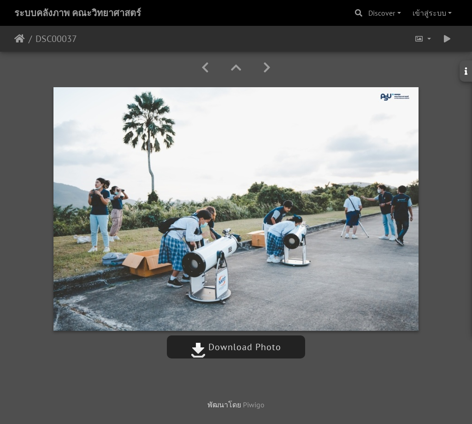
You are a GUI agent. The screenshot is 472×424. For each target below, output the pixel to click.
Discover (381, 13)
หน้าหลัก (19, 39)
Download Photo (236, 347)
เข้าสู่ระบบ (429, 13)
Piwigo (254, 404)
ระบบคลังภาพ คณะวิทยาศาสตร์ (77, 13)
